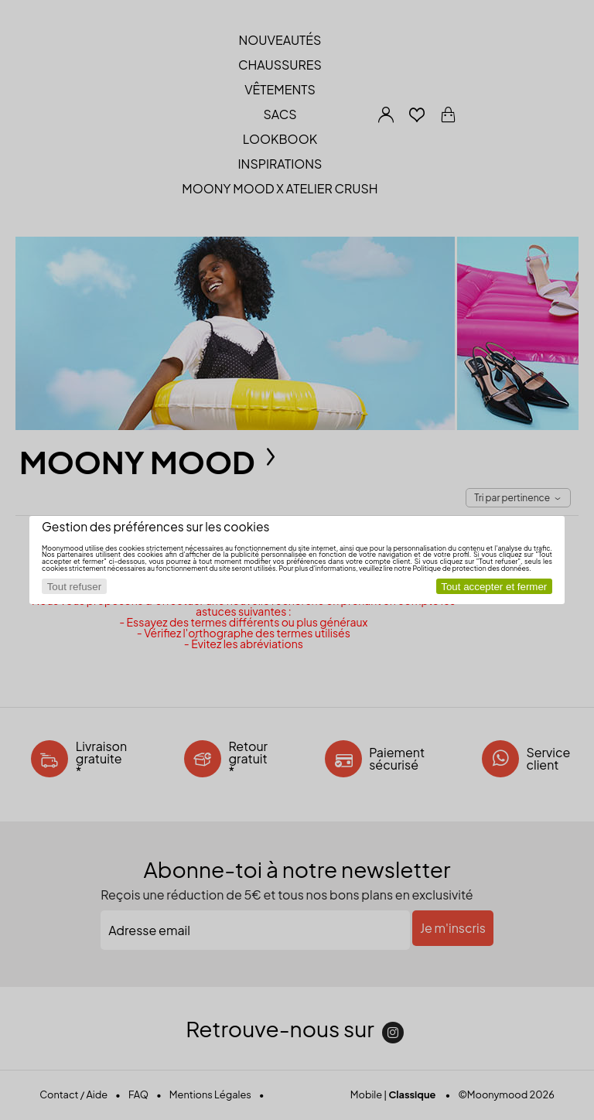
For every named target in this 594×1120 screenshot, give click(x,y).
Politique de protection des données (470, 568)
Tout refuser (74, 586)
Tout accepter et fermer (494, 586)
